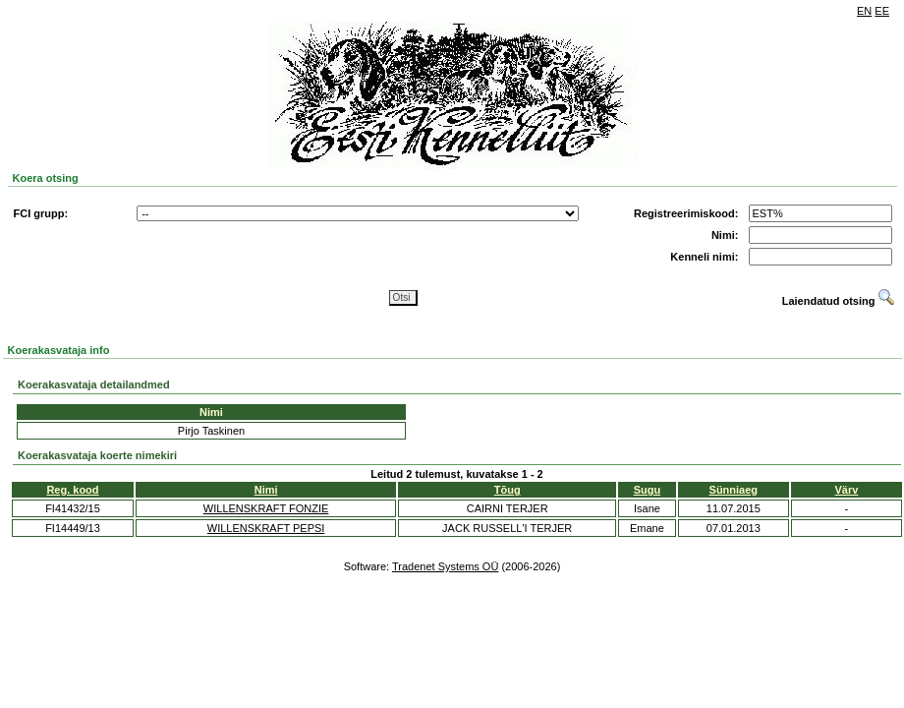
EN (864, 11)
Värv (847, 490)
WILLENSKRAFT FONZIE (266, 508)
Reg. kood (72, 490)
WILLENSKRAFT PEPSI (266, 528)
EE (882, 11)
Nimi (266, 490)
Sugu (647, 490)
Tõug (507, 490)
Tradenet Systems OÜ (445, 566)
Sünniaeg (734, 490)
